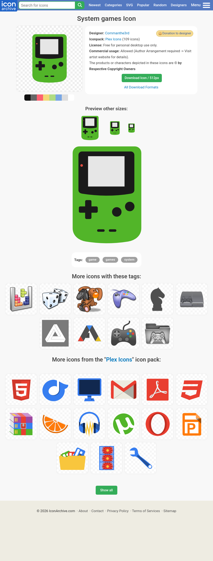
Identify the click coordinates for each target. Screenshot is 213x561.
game (93, 259)
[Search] (79, 5)
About (83, 511)
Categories (113, 5)
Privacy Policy (118, 511)
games (110, 259)
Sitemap (169, 511)
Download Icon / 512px (142, 78)
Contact (97, 511)
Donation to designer (176, 33)
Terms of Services (146, 511)
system (129, 259)
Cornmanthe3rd (117, 33)
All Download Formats (141, 87)
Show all (106, 490)
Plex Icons (113, 39)
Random (160, 5)
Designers (179, 5)
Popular (143, 5)
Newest (94, 5)
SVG (129, 5)
